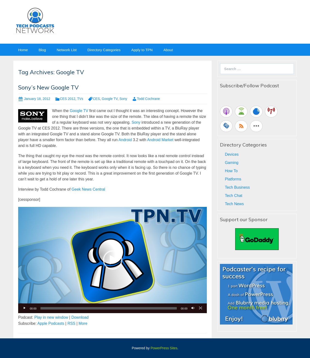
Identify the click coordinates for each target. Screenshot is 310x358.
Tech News (234, 204)
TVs (80, 99)
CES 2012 (67, 99)
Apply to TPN (142, 50)
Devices (232, 154)
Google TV (109, 99)
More (82, 323)
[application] (112, 260)
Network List (67, 50)
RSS (71, 323)
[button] (112, 260)
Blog (42, 50)
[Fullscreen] (200, 308)
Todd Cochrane (148, 99)
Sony (123, 99)
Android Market (160, 140)
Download (79, 317)
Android (125, 140)
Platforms (233, 179)
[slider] (108, 308)
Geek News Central (88, 189)
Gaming (231, 163)
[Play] (24, 308)
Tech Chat (233, 196)
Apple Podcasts (50, 323)
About (168, 50)
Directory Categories (104, 50)
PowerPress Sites (164, 348)
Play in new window (51, 317)
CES (96, 99)
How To (231, 171)
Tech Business (237, 187)
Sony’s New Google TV (48, 87)
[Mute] (192, 308)
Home (23, 50)
